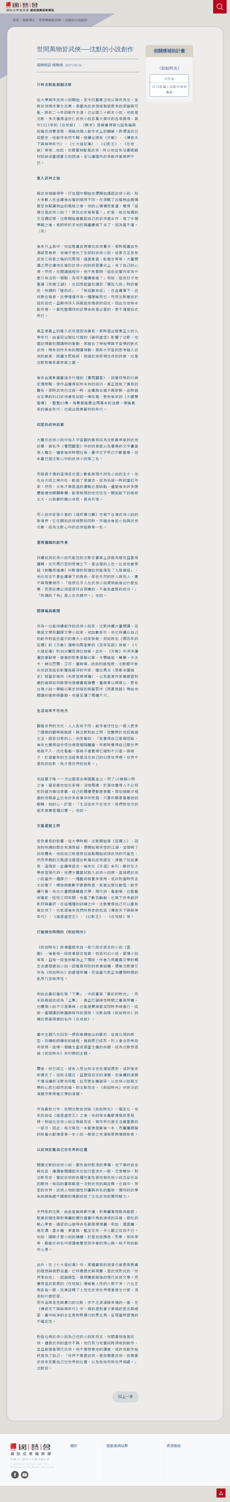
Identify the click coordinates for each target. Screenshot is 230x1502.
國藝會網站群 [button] (117, 1446)
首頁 (16, 20)
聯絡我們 (76, 1470)
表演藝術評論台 (117, 1470)
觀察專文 (29, 20)
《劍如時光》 (169, 68)
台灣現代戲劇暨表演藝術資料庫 (188, 1485)
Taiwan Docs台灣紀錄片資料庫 (187, 1493)
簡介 (73, 1455)
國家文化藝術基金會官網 (123, 1455)
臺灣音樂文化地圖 (179, 1478)
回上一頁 (125, 1397)
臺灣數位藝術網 (177, 1470)
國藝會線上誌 (115, 1463)
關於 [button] (73, 1446)
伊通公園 (172, 1463)
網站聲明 (76, 1463)
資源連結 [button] (173, 1446)
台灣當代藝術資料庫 (180, 1455)
